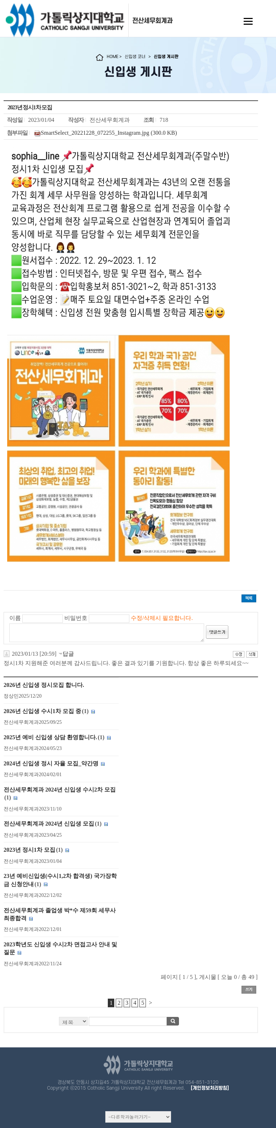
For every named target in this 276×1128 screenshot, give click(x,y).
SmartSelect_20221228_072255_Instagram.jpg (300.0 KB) (109, 133)
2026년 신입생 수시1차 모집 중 (42, 711)
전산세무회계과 (152, 20)
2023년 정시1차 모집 (29, 850)
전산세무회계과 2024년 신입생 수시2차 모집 (60, 790)
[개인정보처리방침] (210, 1088)
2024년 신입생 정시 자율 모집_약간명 (51, 763)
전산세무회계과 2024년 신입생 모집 (49, 824)
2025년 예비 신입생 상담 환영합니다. (50, 737)
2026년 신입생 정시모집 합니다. (44, 685)
